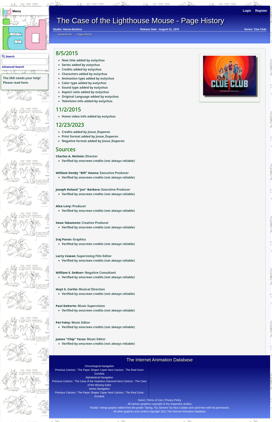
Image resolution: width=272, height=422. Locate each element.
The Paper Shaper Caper (92, 369)
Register (261, 10)
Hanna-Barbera (72, 29)
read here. (21, 82)
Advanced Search (13, 66)
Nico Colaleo (180, 407)
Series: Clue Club (255, 29)
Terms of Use (155, 400)
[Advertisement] (23, 114)
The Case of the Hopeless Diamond (96, 381)
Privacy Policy (173, 400)
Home (141, 400)
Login (247, 10)
